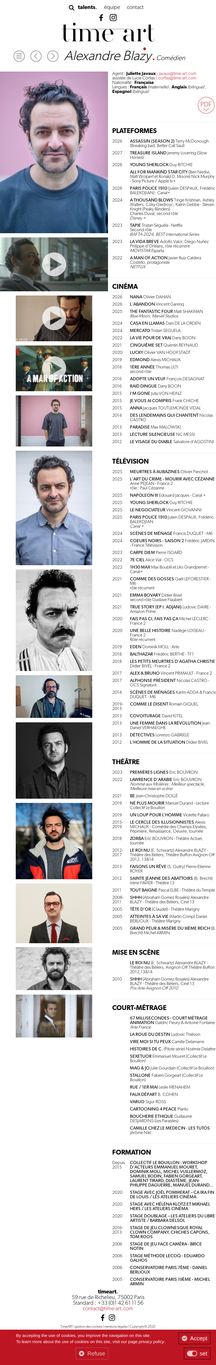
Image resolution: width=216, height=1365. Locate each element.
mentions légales (116, 1327)
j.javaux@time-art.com (176, 74)
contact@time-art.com (108, 1309)
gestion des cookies (88, 1327)
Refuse (96, 1353)
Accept (198, 1338)
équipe (112, 7)
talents (86, 7)
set (203, 1353)
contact (135, 7)
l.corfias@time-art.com (176, 78)
